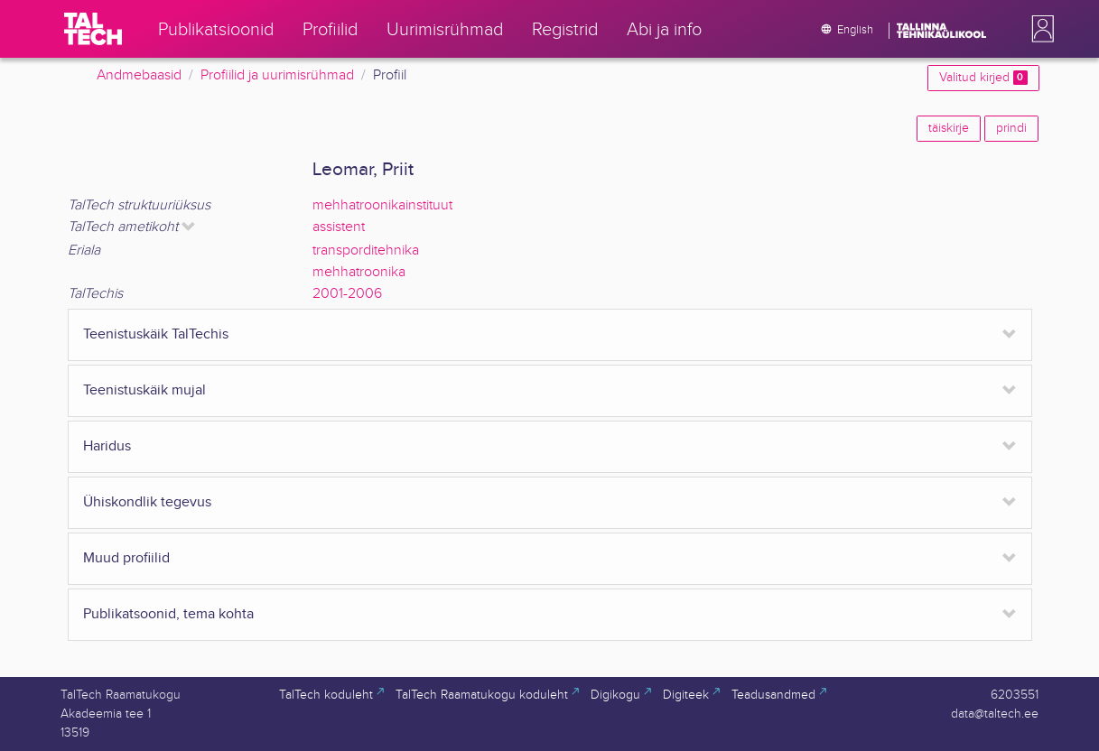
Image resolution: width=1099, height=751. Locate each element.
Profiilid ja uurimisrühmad (277, 75)
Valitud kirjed (983, 77)
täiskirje (948, 128)
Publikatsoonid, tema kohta (168, 614)
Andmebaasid (139, 75)
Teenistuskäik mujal (144, 390)
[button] (1039, 29)
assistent (338, 227)
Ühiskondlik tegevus (147, 502)
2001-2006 (347, 293)
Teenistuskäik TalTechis (155, 334)
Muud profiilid (126, 558)
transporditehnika (365, 250)
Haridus (107, 446)
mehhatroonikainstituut (382, 205)
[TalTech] (93, 29)
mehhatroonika (358, 272)
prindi (1011, 128)
